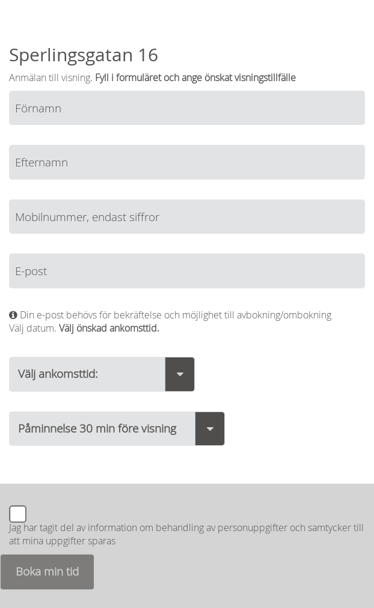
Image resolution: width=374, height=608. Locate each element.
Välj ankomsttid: (58, 374)
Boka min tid (47, 571)
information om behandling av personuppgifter (187, 527)
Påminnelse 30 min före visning (97, 428)
